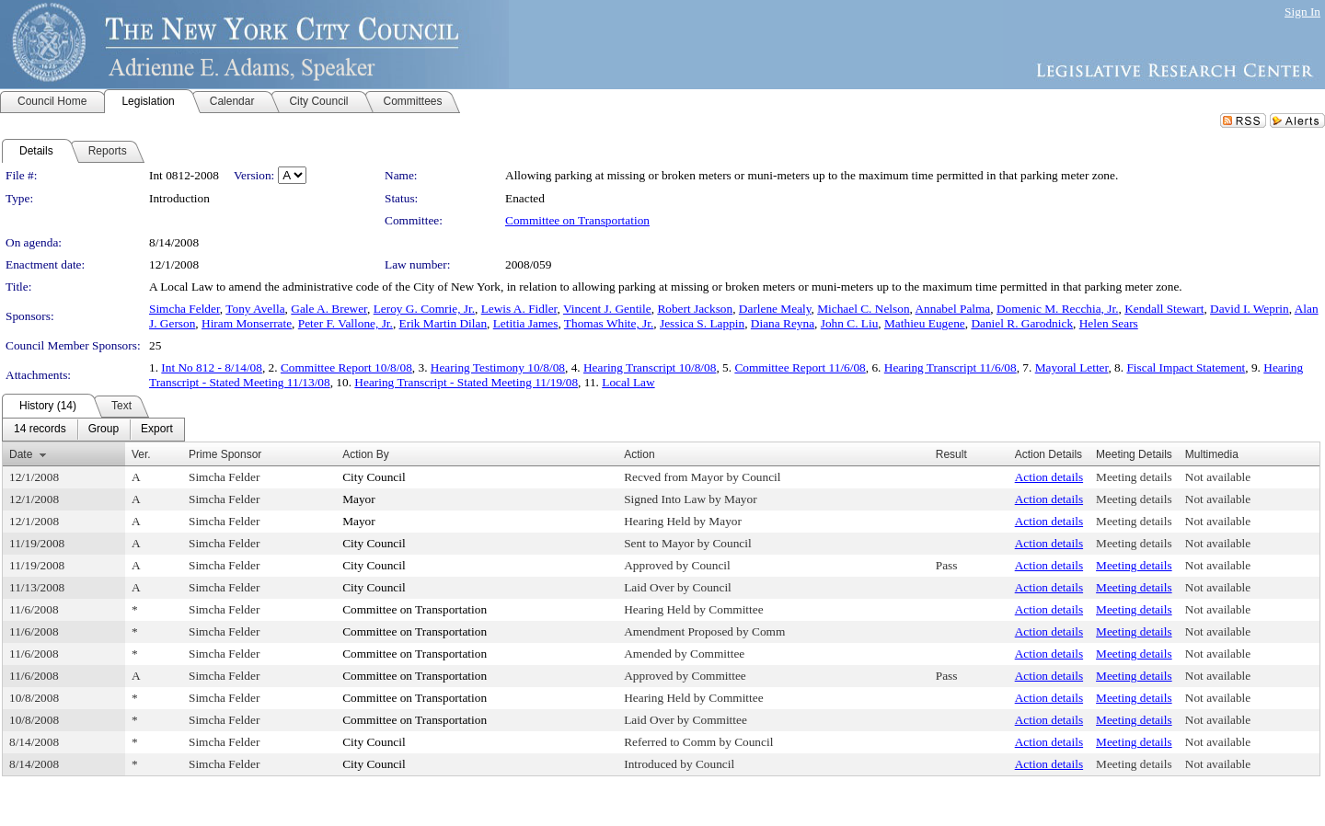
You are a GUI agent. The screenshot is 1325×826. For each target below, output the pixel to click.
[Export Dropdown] (157, 430)
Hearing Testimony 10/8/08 (498, 367)
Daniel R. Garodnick (1022, 323)
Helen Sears (1108, 323)
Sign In (1302, 11)
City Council (374, 477)
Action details (1049, 477)
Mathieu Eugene (924, 323)
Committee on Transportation (577, 220)
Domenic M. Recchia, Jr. (1058, 308)
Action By (365, 454)
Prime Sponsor (225, 454)
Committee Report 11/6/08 (799, 367)
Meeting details (1134, 477)
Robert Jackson (694, 308)
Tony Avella (254, 308)
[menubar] (93, 430)
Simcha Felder (184, 308)
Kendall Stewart (1164, 308)
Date (20, 454)
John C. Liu (850, 323)
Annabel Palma (952, 308)
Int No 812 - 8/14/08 (211, 367)
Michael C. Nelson (863, 308)
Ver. (141, 454)
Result (951, 454)
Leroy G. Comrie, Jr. (424, 308)
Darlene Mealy (775, 308)
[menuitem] (40, 430)
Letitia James (526, 323)
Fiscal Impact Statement (1185, 367)
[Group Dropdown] (103, 430)
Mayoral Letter (1072, 367)
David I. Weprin (1249, 308)
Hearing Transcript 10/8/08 (649, 367)
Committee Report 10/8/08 (346, 367)
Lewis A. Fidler (519, 308)
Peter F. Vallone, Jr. (345, 323)
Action (639, 454)
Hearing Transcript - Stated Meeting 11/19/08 (466, 382)
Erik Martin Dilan (443, 323)
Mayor (358, 499)
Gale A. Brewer (329, 308)
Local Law (628, 382)
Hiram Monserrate (247, 323)
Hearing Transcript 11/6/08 (950, 367)
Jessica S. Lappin (702, 323)
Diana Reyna (782, 323)
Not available (1217, 477)
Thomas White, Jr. (608, 323)
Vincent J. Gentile (607, 308)
